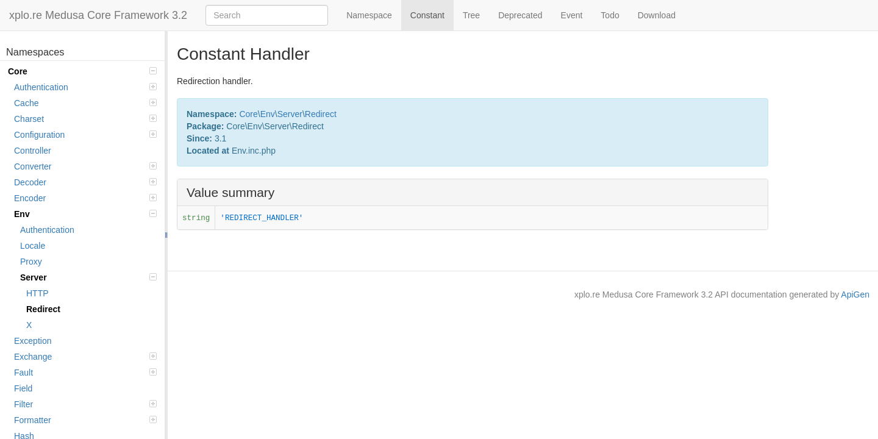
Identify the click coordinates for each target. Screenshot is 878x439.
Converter (85, 166)
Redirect (43, 309)
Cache (85, 103)
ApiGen (855, 294)
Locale (32, 246)
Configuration (85, 135)
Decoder (85, 182)
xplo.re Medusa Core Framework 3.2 (98, 15)
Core (82, 71)
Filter (85, 404)
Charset (85, 119)
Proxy (31, 261)
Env (85, 214)
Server (88, 277)
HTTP (37, 293)
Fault (85, 372)
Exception (32, 341)
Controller (32, 150)
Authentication (85, 87)
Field (23, 388)
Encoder (85, 198)
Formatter (85, 420)
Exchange (85, 357)
